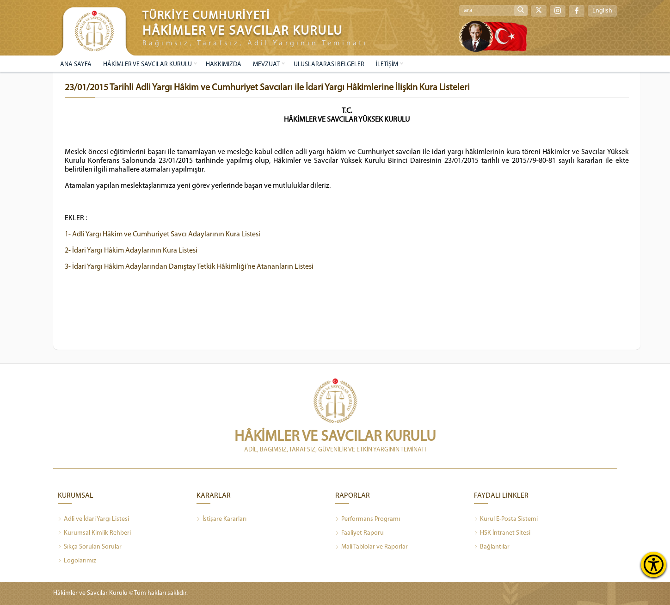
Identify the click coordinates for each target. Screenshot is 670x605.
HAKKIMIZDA (223, 64)
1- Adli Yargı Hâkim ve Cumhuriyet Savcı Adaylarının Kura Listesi (162, 234)
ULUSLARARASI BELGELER (329, 64)
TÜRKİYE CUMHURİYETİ (206, 16)
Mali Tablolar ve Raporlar (371, 547)
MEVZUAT (266, 64)
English (602, 10)
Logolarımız (77, 561)
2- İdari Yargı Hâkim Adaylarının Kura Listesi (131, 250)
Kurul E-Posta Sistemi (506, 519)
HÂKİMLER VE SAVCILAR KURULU (147, 64)
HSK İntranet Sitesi (502, 533)
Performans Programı (367, 519)
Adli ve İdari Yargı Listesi (93, 519)
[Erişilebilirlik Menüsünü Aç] (653, 564)
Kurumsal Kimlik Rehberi (94, 533)
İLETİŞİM (387, 64)
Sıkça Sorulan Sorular (90, 547)
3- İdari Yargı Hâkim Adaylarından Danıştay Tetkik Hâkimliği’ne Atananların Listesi (189, 267)
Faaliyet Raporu (359, 533)
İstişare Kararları (221, 519)
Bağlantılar (492, 547)
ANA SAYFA (76, 64)
